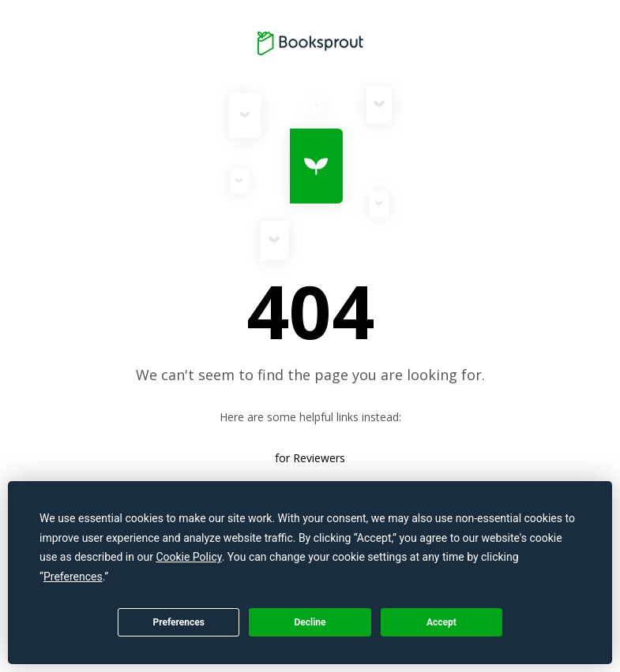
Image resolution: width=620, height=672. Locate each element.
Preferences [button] (73, 576)
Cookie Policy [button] (188, 557)
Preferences (178, 622)
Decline (309, 622)
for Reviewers (310, 457)
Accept (441, 622)
